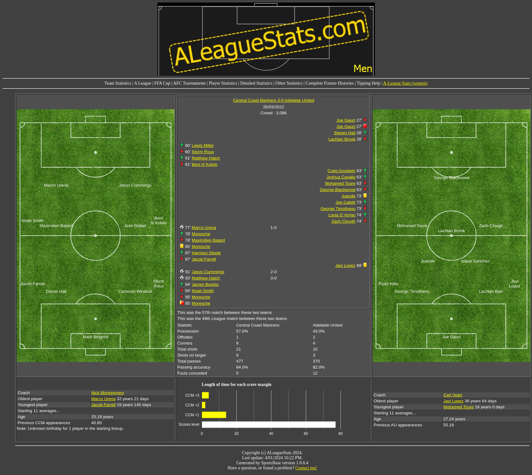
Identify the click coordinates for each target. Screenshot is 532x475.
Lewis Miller (203, 145)
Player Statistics (223, 83)
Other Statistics (289, 83)
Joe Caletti (345, 202)
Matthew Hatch (206, 158)
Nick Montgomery (107, 392)
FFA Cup (162, 83)
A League (142, 83)
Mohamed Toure (340, 183)
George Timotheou (338, 208)
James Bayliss (205, 284)
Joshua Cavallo (341, 177)
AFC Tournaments (189, 83)
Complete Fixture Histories (330, 83)
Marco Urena (204, 227)
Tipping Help (369, 83)
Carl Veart (452, 395)
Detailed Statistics (256, 83)
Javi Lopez (345, 265)
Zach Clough (344, 221)
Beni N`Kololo (205, 164)
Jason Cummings (208, 271)
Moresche (201, 233)
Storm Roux (203, 151)
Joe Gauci (345, 120)
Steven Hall (344, 132)
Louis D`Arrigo (341, 215)
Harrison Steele (206, 252)
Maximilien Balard (208, 240)
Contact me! (306, 468)
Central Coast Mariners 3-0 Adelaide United (273, 100)
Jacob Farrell (204, 259)
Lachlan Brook (341, 139)
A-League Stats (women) (405, 83)
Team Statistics (117, 83)
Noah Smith (203, 290)
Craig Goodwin (341, 170)
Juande (348, 196)
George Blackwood (338, 189)
